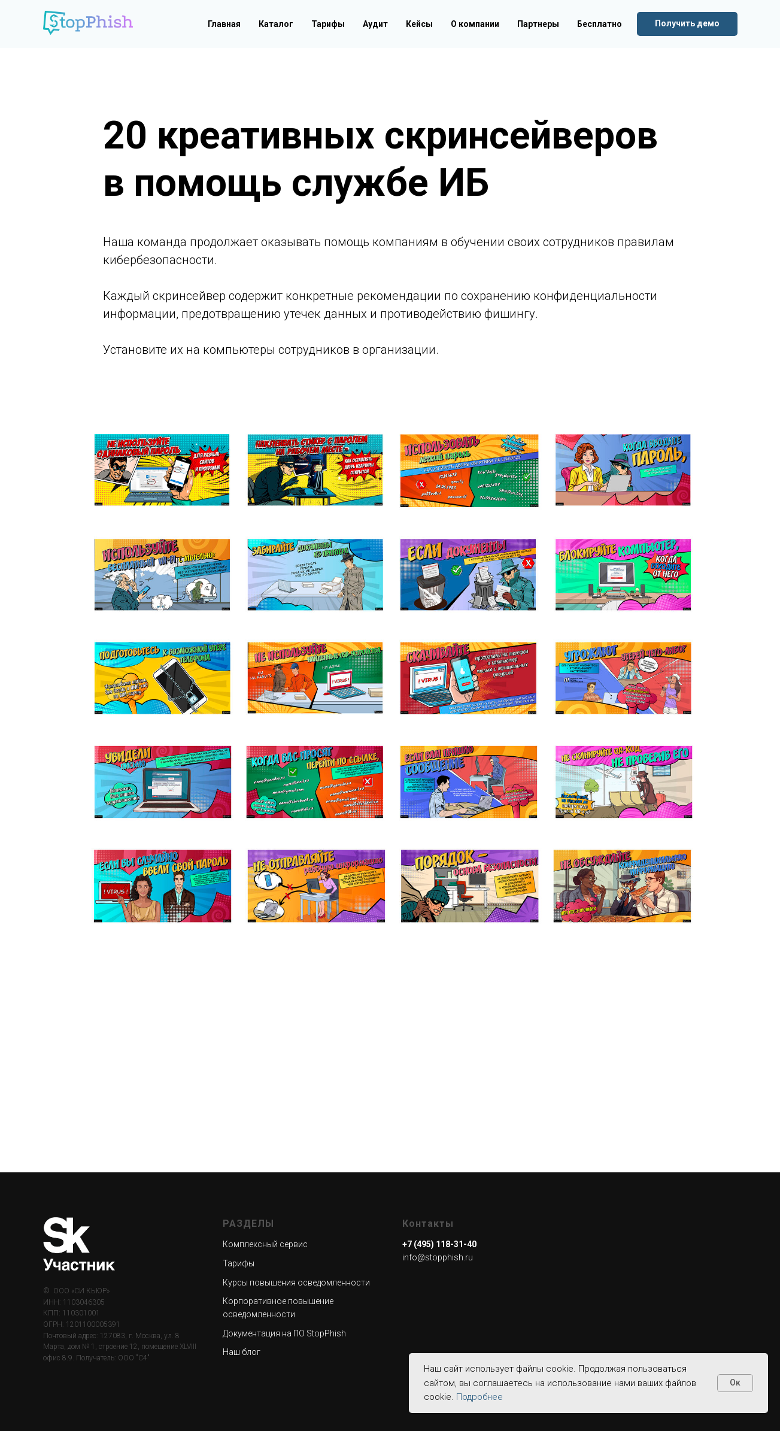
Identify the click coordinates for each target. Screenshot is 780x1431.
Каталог (276, 24)
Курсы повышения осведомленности (296, 1282)
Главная (224, 24)
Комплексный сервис (265, 1244)
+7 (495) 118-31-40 (439, 1244)
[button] (687, 24)
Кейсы (419, 24)
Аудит (375, 24)
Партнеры (538, 24)
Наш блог (241, 1352)
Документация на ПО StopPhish (284, 1333)
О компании (475, 24)
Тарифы (328, 24)
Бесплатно (599, 24)
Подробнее (479, 1396)
